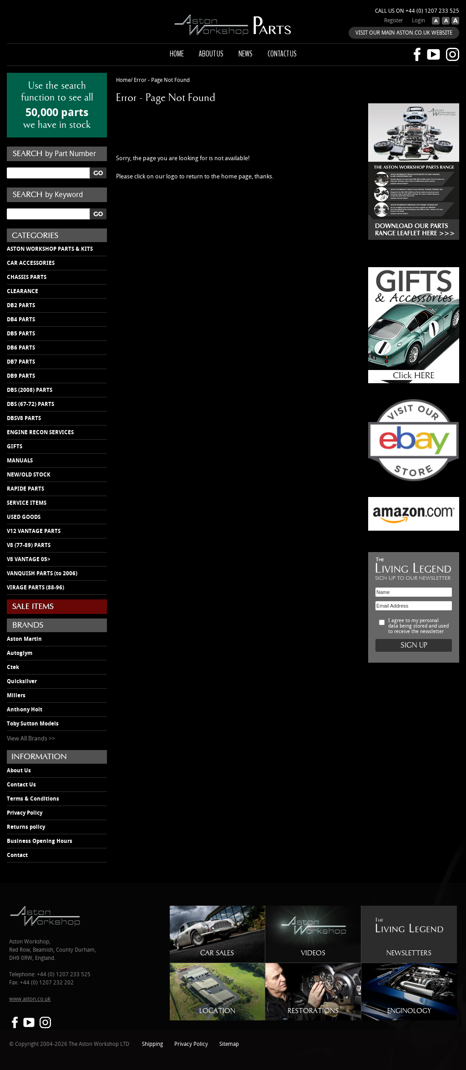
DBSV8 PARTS (24, 418)
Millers (16, 695)
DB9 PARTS (21, 376)
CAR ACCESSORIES (31, 263)
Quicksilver (22, 681)
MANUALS (20, 460)
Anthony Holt (24, 709)
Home (177, 53)
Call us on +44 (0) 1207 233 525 (417, 11)
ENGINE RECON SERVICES (40, 432)
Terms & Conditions (33, 799)
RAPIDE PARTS (25, 489)
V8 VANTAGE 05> (29, 559)
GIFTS (14, 446)
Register (393, 21)
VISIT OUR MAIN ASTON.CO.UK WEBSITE (403, 33)
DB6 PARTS (21, 348)
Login (418, 21)
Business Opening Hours (39, 841)
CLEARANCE (22, 291)
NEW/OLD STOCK (29, 475)
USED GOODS (24, 517)
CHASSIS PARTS (26, 277)
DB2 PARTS (21, 305)
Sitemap (229, 1044)
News (245, 53)
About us (211, 53)
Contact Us (21, 784)
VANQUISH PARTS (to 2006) (42, 573)
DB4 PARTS (21, 319)
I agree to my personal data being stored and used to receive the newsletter (418, 626)
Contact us (282, 53)
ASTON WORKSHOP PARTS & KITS (50, 249)
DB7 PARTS (21, 362)
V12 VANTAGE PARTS (34, 531)
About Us (19, 770)
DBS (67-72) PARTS (30, 404)
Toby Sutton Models (33, 723)
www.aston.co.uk (30, 999)
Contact (17, 855)
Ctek (13, 667)
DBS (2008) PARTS (29, 390)
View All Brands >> (31, 738)
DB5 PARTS (21, 333)
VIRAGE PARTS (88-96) (35, 587)
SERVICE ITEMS (26, 503)
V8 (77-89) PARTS (29, 545)
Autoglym (19, 653)
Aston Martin (24, 639)
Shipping (152, 1044)
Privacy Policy (24, 813)
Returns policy (26, 827)
